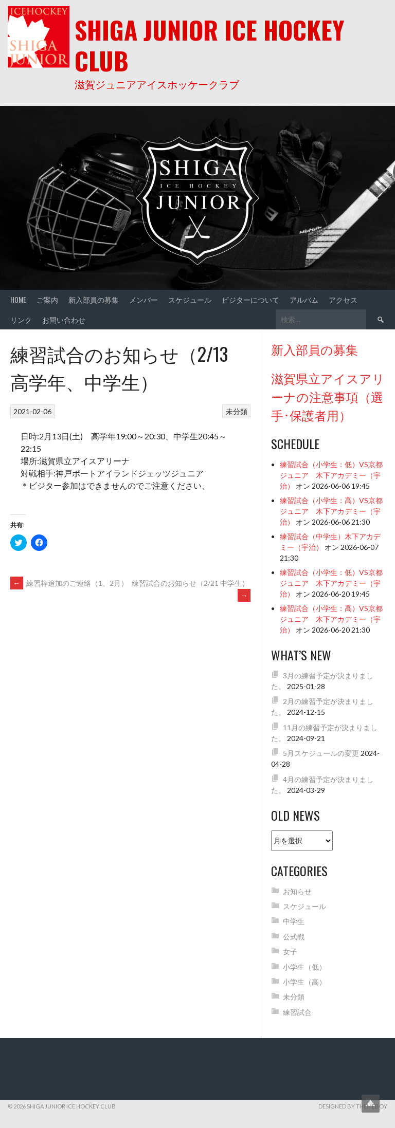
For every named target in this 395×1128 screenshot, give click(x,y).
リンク (21, 319)
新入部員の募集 (93, 299)
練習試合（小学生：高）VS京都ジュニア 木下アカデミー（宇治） (331, 511)
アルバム (304, 299)
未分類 (236, 411)
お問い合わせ (63, 319)
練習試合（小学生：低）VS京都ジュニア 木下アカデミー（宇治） (331, 475)
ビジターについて (250, 299)
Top (371, 1104)
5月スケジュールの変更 (321, 753)
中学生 (293, 921)
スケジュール (189, 299)
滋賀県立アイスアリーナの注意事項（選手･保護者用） (328, 396)
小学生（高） (304, 981)
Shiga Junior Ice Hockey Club (209, 45)
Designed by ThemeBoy (352, 1106)
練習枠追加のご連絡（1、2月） (69, 583)
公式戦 (293, 936)
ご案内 (47, 299)
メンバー (143, 299)
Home (18, 299)
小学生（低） (304, 967)
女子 (290, 951)
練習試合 (297, 1012)
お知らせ (297, 891)
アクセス (343, 299)
